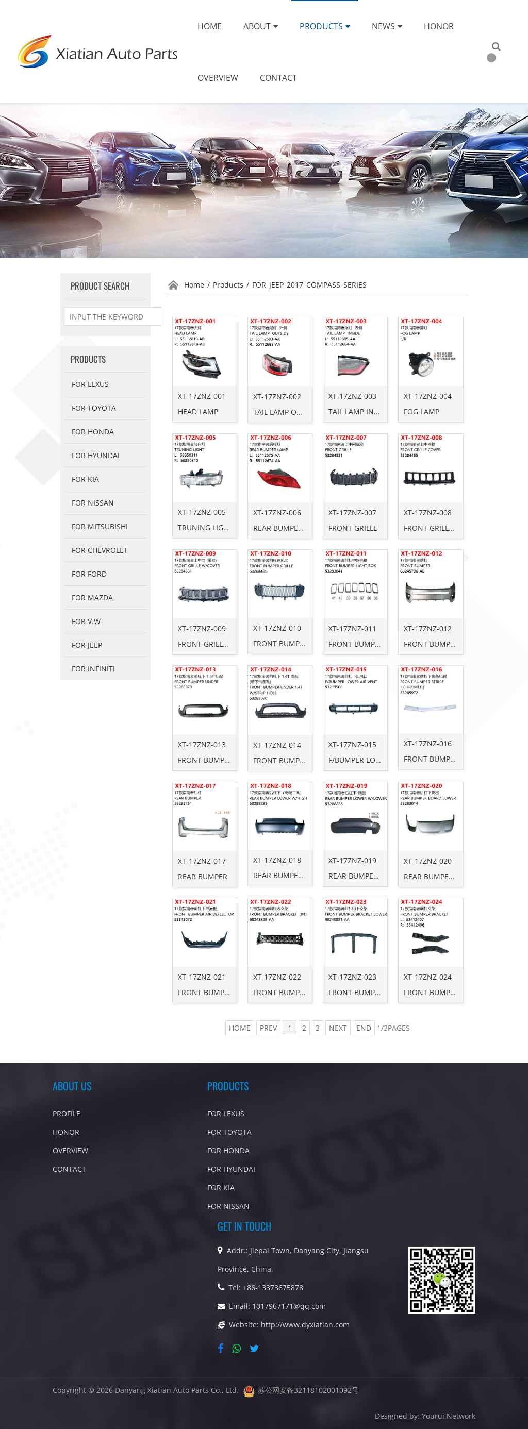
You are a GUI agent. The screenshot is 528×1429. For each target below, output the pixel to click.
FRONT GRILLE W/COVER (219, 644)
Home (209, 26)
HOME (240, 1028)
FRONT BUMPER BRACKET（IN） (308, 992)
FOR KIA (85, 479)
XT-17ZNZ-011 (352, 628)
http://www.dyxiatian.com (305, 1325)
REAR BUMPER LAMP (288, 528)
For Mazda (92, 597)
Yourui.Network (448, 1416)
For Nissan (93, 503)
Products (325, 26)
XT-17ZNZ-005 (202, 512)
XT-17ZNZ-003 (352, 396)
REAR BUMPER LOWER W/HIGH (305, 875)
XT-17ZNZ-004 (428, 396)
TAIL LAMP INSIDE (358, 411)
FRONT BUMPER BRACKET (448, 992)
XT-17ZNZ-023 (352, 977)
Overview (217, 77)
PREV (268, 1028)
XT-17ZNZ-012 (428, 628)
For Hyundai (96, 455)
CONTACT (69, 1169)
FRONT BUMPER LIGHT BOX (375, 644)
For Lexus (90, 384)
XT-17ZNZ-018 (277, 860)
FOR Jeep (87, 645)
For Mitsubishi (100, 526)
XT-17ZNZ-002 (277, 396)
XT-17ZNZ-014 (277, 745)
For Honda (93, 431)
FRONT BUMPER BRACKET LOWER (386, 992)
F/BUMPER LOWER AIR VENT (376, 760)
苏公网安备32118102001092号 (308, 1390)
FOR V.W (86, 621)
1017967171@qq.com (289, 1306)
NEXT (338, 1028)
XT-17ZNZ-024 (428, 977)
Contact (278, 77)
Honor (439, 26)
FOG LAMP (421, 411)
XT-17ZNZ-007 (352, 512)
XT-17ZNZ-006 (277, 512)
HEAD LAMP (198, 411)
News (387, 26)
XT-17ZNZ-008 (428, 512)
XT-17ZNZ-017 (202, 861)
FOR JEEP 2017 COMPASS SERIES (309, 285)
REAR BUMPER (202, 876)
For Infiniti (93, 669)
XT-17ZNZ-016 (428, 743)
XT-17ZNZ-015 (352, 744)
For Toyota (94, 408)
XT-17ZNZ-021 (202, 977)
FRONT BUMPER (431, 644)
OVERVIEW (70, 1150)
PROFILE (66, 1113)
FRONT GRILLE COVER (441, 528)
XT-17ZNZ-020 (428, 861)
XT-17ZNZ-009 (202, 628)
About (260, 26)
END (363, 1028)
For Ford (89, 574)
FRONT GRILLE (352, 528)
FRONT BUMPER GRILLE (293, 643)
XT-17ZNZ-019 (352, 860)
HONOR (66, 1132)
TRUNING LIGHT (205, 527)
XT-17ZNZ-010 (277, 628)
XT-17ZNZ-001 (202, 396)
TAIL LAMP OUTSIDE (287, 412)
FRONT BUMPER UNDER (219, 760)
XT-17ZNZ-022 (277, 977)
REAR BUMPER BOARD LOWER (455, 876)
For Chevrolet (100, 550)
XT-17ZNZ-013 (202, 744)
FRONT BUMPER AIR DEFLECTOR (233, 992)
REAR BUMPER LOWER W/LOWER (384, 876)
